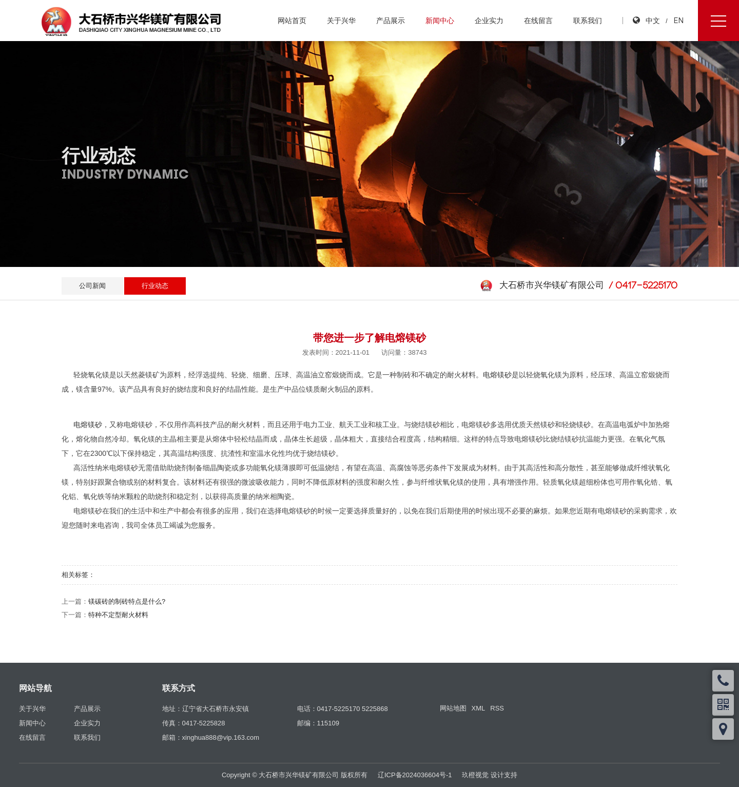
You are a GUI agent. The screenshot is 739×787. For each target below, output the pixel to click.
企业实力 (489, 20)
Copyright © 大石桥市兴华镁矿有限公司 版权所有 (294, 775)
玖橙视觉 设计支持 (489, 775)
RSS (497, 708)
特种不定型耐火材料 (118, 615)
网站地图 (453, 708)
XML (478, 708)
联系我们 (587, 20)
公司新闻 (92, 286)
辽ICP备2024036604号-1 (415, 775)
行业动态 (155, 286)
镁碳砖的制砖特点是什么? (126, 601)
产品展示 (390, 20)
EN (678, 20)
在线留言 (538, 20)
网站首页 (292, 20)
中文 (653, 20)
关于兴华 (341, 20)
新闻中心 (439, 20)
